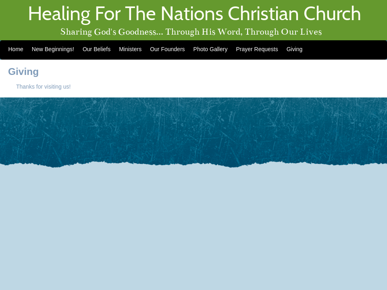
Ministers (130, 49)
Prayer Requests (257, 49)
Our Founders (167, 49)
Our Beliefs (96, 49)
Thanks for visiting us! (43, 86)
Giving (295, 49)
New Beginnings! (53, 49)
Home (15, 49)
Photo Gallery (211, 49)
